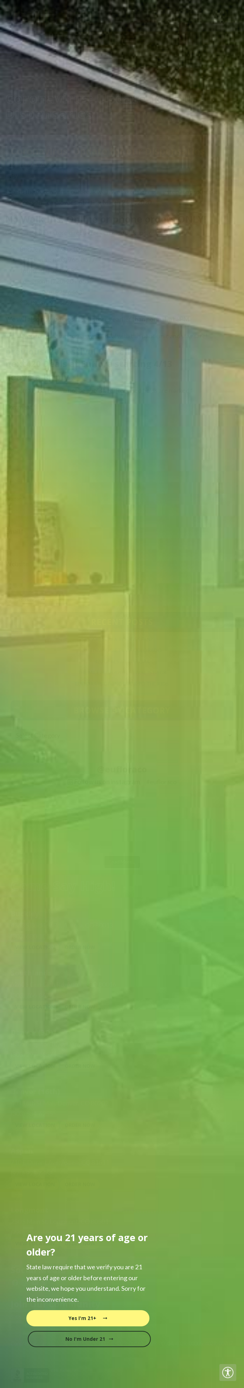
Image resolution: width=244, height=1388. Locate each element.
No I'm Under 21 (89, 1339)
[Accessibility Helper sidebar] (227, 1372)
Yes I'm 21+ (88, 1318)
